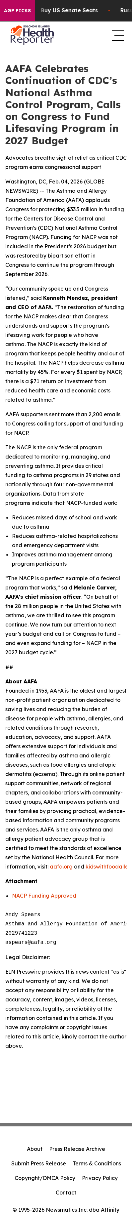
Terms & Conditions (97, 1163)
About (34, 1149)
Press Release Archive (77, 1149)
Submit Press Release (38, 1163)
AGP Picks (17, 11)
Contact (66, 1192)
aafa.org (61, 866)
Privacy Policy (100, 1178)
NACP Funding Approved (44, 895)
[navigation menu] (117, 35)
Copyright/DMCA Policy (45, 1178)
